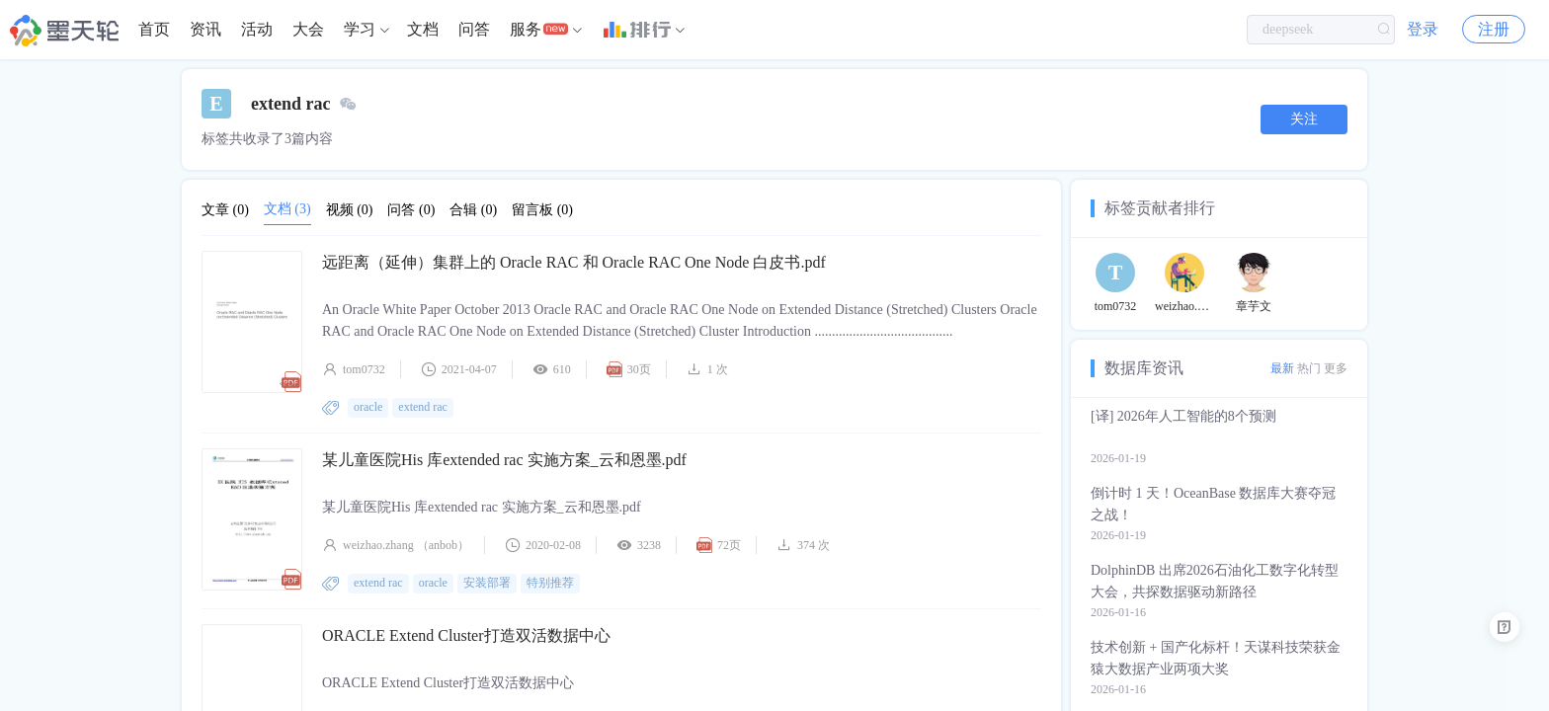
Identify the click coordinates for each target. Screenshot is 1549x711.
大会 (308, 29)
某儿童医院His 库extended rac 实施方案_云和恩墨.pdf (504, 459)
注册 (1493, 29)
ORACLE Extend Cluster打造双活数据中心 (466, 635)
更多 (1335, 368)
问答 (474, 29)
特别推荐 (550, 583)
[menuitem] (154, 29)
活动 (257, 29)
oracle (368, 407)
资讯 (205, 29)
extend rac (423, 407)
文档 (423, 29)
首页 (154, 29)
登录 (1422, 29)
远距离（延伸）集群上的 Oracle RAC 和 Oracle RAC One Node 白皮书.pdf (574, 262)
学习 (359, 29)
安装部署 (487, 583)
